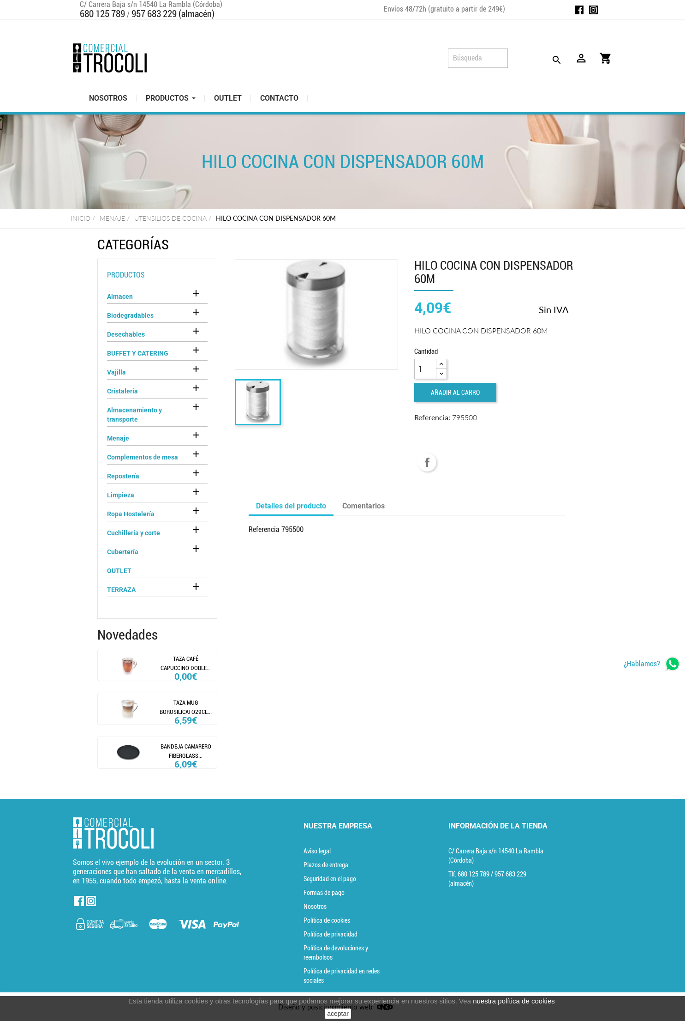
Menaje (118, 438)
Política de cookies (327, 920)
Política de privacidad (330, 934)
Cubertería (122, 552)
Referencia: (432, 417)
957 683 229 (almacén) (172, 13)
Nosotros (315, 906)
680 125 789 (102, 13)
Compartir (427, 462)
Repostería (123, 476)
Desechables (126, 334)
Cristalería (122, 391)
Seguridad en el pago (330, 878)
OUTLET (119, 570)
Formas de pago (324, 892)
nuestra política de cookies (514, 1001)
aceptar (338, 1013)
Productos (126, 275)
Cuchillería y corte (133, 533)
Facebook (579, 10)
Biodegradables (130, 315)
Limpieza (120, 495)
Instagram (593, 10)
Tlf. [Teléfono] (469, 874)
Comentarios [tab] (363, 505)
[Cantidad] (425, 369)
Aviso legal (317, 851)
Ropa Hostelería (131, 514)
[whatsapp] (652, 663)
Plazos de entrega (326, 865)
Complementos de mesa (142, 457)
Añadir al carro (455, 392)
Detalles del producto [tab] (291, 505)
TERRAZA (121, 589)
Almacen (120, 296)
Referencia (264, 529)
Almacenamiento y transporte (134, 414)
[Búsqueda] (478, 58)
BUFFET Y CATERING (137, 353)
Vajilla (116, 372)
